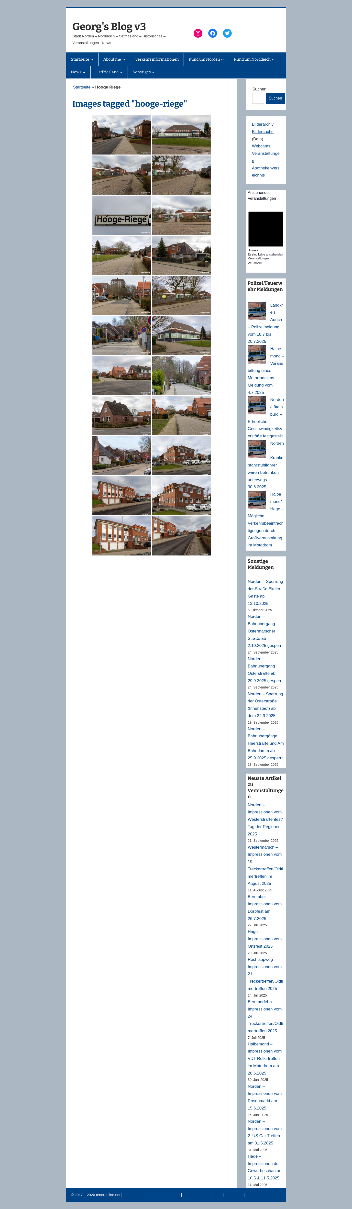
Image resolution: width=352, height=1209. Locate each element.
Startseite (82, 87)
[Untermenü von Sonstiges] (153, 72)
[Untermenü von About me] (123, 59)
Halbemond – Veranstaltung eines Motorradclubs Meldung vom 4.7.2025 (266, 370)
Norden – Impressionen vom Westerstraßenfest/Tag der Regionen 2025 (265, 819)
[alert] (266, 236)
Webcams (261, 146)
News (218, 1195)
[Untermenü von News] (84, 72)
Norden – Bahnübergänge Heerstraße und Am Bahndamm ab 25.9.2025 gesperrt (266, 743)
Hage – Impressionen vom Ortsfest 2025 (265, 939)
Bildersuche (263, 131)
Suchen (259, 89)
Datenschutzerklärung (162, 1195)
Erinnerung (234, 1195)
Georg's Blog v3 (109, 27)
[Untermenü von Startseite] (91, 59)
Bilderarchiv (263, 124)
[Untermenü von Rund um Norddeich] (273, 59)
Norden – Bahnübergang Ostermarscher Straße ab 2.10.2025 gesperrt (265, 631)
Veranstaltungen (197, 1195)
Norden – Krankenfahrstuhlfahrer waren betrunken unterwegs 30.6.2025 (266, 465)
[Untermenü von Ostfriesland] (121, 72)
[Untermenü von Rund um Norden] (222, 59)
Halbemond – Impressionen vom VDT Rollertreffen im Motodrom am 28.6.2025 (265, 1059)
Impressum (132, 1195)
